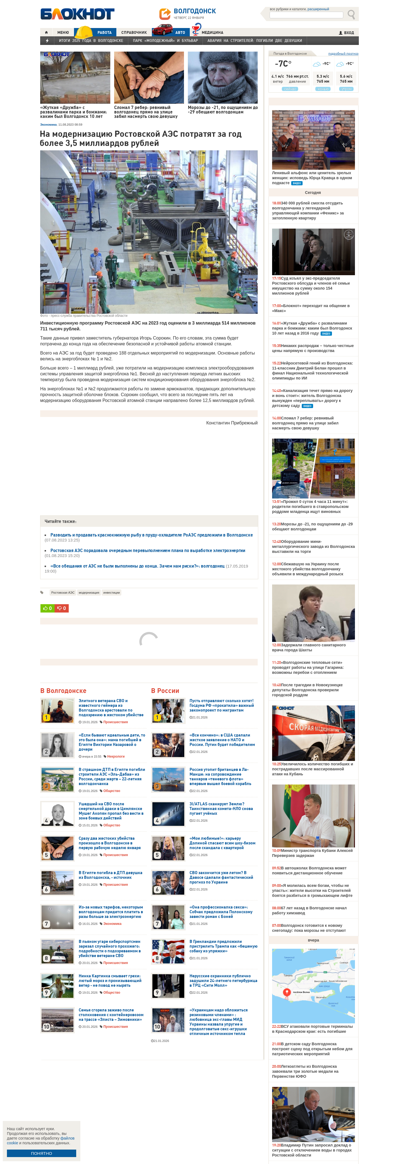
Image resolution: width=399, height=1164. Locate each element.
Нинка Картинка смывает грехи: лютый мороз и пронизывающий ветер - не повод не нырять (110, 980)
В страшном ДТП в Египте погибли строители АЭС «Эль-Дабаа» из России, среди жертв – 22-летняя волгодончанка (112, 776)
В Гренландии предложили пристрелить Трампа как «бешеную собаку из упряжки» (224, 946)
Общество (111, 791)
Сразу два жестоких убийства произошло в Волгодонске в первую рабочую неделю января (110, 843)
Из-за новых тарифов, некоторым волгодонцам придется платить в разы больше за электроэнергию (111, 912)
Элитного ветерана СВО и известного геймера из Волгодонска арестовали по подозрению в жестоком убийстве (111, 707)
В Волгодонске (63, 691)
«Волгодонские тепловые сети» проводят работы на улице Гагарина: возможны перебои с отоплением (308, 667)
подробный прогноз (343, 53)
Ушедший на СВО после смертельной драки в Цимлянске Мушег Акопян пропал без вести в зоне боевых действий (111, 811)
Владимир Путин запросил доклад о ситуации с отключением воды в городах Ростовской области (312, 1150)
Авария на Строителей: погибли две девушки (255, 40)
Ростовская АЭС (63, 592)
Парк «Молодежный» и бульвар (165, 40)
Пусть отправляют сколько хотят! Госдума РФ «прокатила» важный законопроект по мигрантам (222, 705)
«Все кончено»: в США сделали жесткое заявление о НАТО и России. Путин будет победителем (222, 740)
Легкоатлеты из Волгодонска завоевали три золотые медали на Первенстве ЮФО (305, 1071)
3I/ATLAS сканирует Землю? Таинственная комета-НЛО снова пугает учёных (221, 808)
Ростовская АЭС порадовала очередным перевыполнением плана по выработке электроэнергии (147, 550)
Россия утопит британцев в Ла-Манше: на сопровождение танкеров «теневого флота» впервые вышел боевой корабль (220, 776)
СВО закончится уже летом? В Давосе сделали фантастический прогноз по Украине (221, 877)
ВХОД (346, 32)
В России (165, 691)
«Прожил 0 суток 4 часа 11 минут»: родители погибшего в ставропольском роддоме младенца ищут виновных (310, 506)
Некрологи (116, 756)
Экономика (48, 124)
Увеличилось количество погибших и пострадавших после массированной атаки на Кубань (312, 769)
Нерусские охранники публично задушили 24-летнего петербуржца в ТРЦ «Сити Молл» (223, 980)
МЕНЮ (63, 32)
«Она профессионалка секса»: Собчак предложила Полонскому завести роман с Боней (221, 912)
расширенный (318, 9)
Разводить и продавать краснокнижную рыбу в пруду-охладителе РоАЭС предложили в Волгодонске (151, 535)
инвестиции (111, 592)
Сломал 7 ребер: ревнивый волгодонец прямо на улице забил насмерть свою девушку (305, 423)
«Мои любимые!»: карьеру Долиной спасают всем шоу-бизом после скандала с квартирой (222, 843)
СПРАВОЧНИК (134, 32)
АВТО (168, 32)
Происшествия (115, 722)
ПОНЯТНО (41, 1153)
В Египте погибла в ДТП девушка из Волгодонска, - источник (110, 875)
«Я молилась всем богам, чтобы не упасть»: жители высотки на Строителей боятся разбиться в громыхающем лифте (312, 890)
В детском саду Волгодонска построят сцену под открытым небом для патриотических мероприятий (312, 1049)
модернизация (89, 592)
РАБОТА (93, 32)
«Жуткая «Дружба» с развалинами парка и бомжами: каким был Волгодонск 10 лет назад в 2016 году (312, 328)
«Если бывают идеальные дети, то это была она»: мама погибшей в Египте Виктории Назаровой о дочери (112, 742)
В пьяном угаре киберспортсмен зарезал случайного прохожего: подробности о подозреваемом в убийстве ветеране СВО (110, 948)
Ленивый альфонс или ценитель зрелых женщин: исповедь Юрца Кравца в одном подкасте (312, 178)
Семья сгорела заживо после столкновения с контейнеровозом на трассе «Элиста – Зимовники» (111, 1015)
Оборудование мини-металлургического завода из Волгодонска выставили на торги (313, 546)
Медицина (207, 32)
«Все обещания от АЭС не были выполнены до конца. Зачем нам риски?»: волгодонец (137, 566)
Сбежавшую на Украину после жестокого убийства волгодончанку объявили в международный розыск (307, 569)
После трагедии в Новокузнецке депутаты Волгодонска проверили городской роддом (307, 690)
